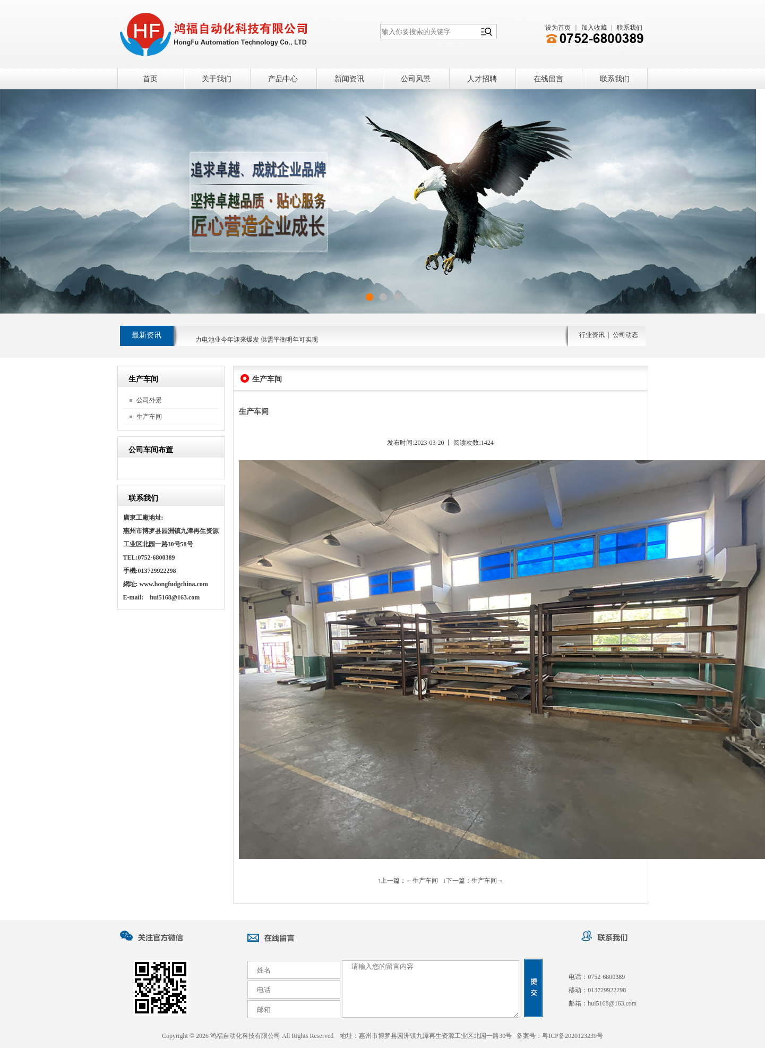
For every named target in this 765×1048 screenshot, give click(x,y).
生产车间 (149, 416)
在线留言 (548, 79)
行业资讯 (592, 335)
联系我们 (629, 27)
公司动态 (625, 335)
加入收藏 (594, 27)
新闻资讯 (349, 79)
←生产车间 (422, 880)
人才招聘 (482, 79)
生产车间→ (487, 880)
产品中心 (283, 79)
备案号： (560, 1035)
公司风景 (416, 79)
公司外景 (149, 400)
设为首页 (558, 27)
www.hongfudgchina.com (174, 584)
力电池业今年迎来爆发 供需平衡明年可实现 (256, 343)
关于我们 (216, 79)
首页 (150, 79)
